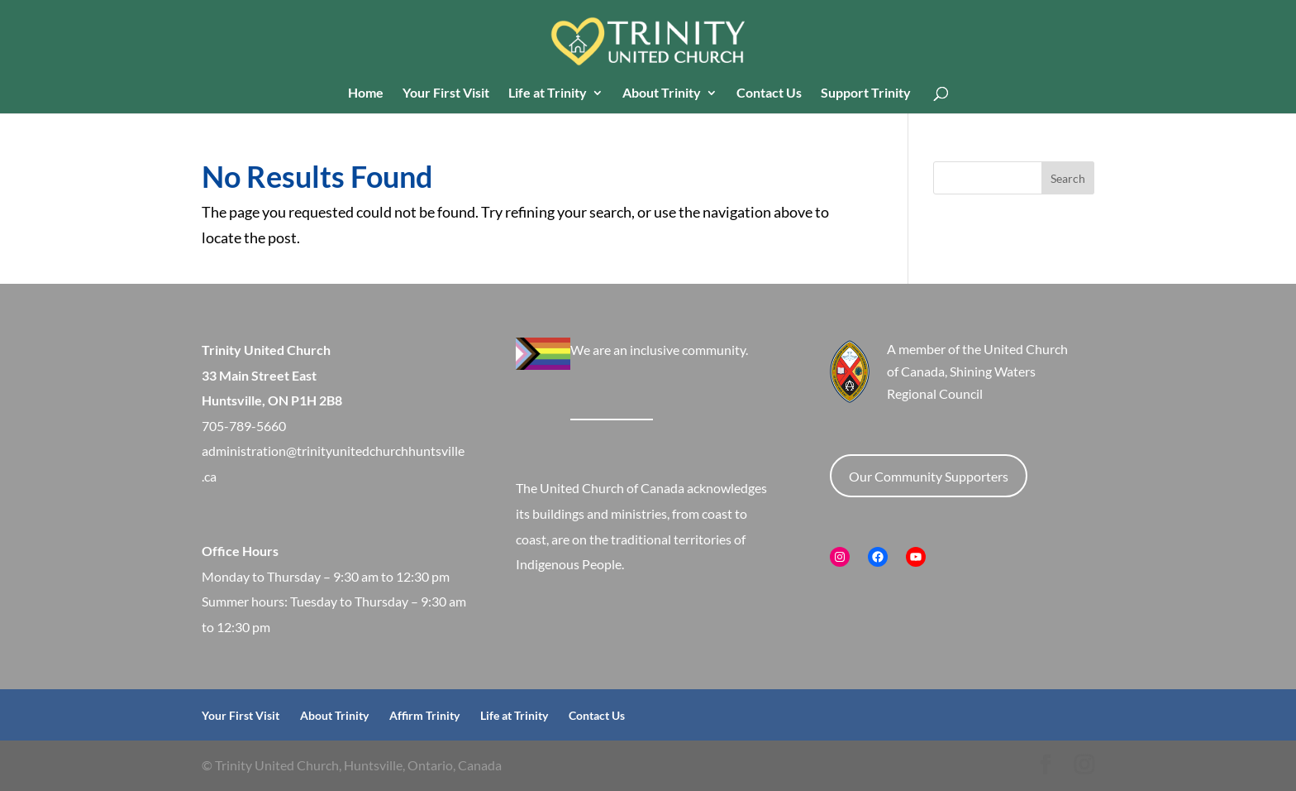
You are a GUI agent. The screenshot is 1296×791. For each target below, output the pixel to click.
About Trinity (661, 93)
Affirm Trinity (424, 715)
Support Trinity (866, 93)
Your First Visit (446, 93)
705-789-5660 (244, 426)
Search (1068, 178)
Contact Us (769, 93)
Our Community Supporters (928, 476)
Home (366, 93)
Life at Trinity (547, 93)
